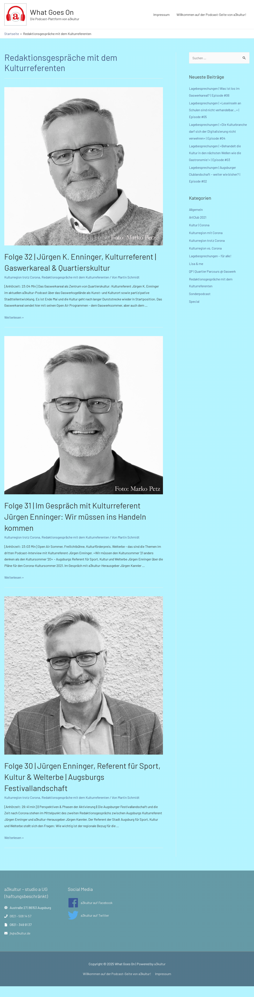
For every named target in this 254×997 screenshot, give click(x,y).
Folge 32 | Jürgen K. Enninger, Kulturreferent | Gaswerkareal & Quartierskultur (61, 267)
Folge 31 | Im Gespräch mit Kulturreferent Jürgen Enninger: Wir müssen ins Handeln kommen (80, 527)
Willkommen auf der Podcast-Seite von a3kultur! (211, 14)
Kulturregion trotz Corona (22, 288)
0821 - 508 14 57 (21, 927)
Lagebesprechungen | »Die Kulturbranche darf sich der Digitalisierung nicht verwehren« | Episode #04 (218, 131)
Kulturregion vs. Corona (206, 248)
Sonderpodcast (200, 294)
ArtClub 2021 (198, 217)
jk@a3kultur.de (20, 944)
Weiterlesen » (14, 328)
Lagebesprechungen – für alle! (210, 256)
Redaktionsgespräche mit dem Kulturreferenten (76, 288)
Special (194, 301)
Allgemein (196, 209)
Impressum (161, 14)
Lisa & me (196, 264)
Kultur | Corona (199, 225)
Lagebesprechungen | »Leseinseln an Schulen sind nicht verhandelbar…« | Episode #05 (215, 110)
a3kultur (160, 975)
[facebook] (90, 913)
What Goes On (52, 12)
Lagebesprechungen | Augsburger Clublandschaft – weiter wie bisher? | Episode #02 (215, 174)
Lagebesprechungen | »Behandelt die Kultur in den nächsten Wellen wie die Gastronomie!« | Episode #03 (215, 153)
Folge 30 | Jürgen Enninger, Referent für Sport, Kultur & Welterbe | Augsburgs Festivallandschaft (77, 787)
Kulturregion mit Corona (206, 233)
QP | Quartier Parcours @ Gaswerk (213, 271)
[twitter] (88, 926)
